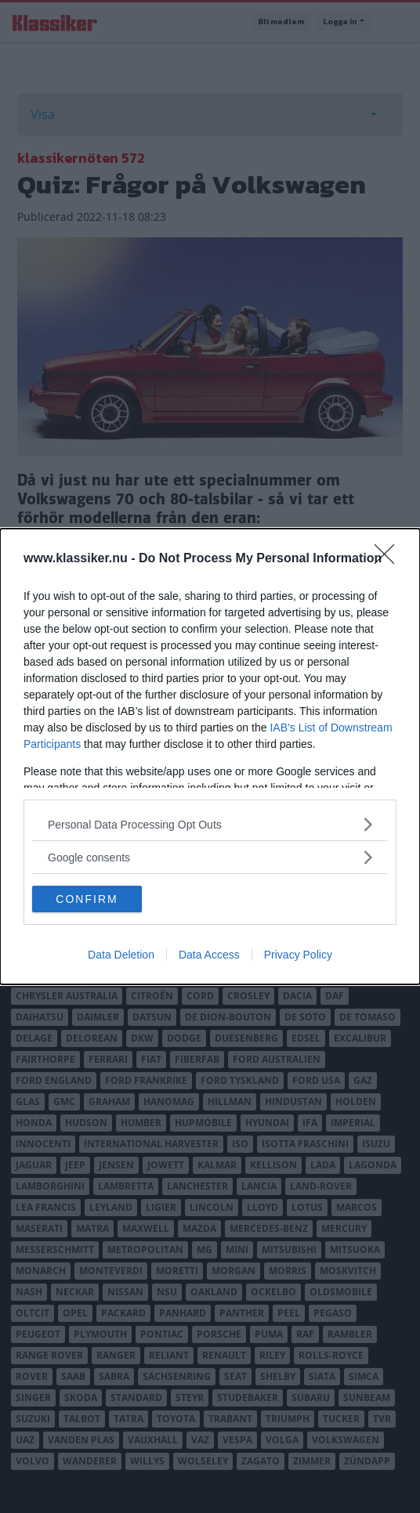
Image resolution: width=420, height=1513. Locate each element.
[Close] (389, 559)
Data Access (209, 954)
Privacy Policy (298, 954)
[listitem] (210, 824)
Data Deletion (121, 954)
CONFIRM (87, 899)
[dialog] (210, 756)
